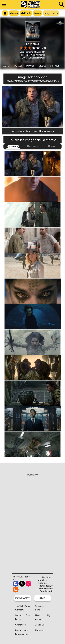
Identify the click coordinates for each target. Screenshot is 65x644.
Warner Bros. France (22, 617)
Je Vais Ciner (40, 625)
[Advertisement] (32, 520)
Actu (6, 65)
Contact (46, 577)
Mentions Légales (42, 581)
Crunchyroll (20, 625)
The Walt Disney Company (22, 608)
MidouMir (39, 630)
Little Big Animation (42, 617)
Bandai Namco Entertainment (22, 632)
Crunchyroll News (40, 608)
